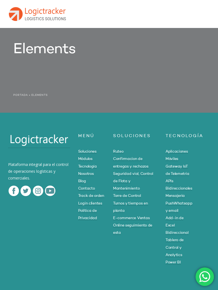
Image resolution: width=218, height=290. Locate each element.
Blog (82, 181)
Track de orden (91, 196)
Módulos (85, 159)
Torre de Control (127, 196)
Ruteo (118, 151)
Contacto (86, 188)
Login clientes (90, 203)
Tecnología (87, 166)
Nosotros (86, 174)
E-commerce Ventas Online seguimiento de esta (132, 225)
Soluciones (87, 151)
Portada (20, 95)
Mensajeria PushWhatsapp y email (179, 203)
